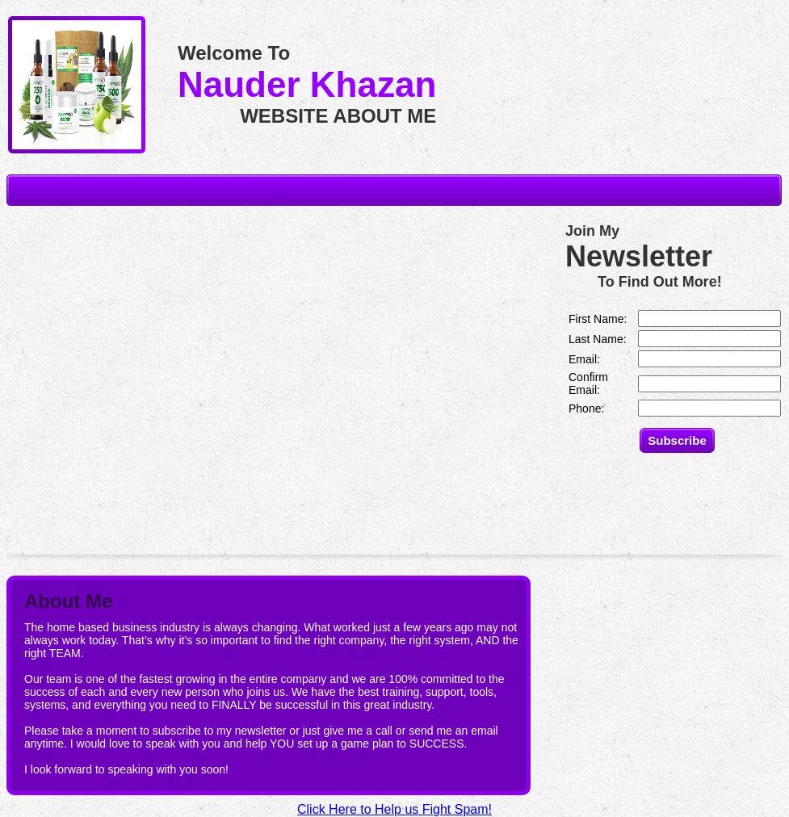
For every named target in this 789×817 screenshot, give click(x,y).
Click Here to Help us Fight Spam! (394, 809)
